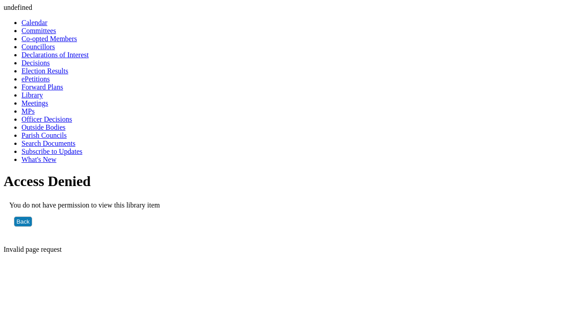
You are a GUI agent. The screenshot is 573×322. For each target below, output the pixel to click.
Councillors (38, 47)
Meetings (34, 103)
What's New (38, 159)
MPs (27, 111)
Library (32, 95)
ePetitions (35, 79)
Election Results (44, 71)
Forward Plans (42, 87)
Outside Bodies (43, 127)
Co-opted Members (49, 38)
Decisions (35, 63)
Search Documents (48, 143)
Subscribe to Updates (51, 151)
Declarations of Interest (55, 55)
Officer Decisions (46, 119)
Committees (38, 30)
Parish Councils (44, 135)
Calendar (34, 22)
